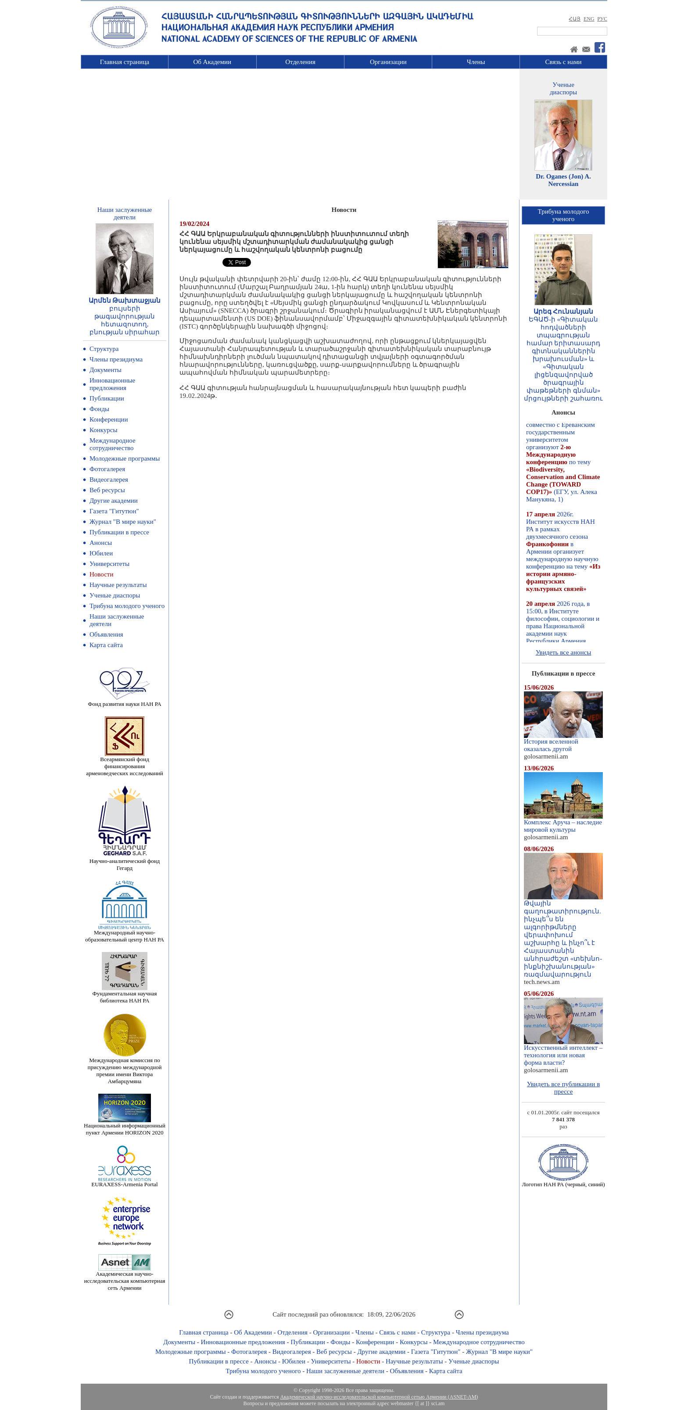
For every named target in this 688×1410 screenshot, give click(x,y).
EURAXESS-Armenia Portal (124, 1182)
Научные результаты (118, 584)
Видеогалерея (109, 479)
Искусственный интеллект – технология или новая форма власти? (563, 1052)
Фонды (99, 408)
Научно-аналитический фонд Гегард (125, 861)
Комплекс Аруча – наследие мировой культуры (563, 823)
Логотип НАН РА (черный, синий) (563, 1182)
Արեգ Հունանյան (564, 311)
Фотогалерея (107, 468)
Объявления (106, 634)
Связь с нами (563, 61)
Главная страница (124, 61)
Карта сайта (106, 644)
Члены (476, 61)
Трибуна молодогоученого (563, 215)
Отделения (300, 61)
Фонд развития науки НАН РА (124, 701)
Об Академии (212, 61)
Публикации (107, 398)
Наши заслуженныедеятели (124, 213)
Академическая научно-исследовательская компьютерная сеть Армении (124, 1278)
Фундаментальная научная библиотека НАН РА (125, 994)
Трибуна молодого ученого (127, 605)
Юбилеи (101, 553)
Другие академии (114, 500)
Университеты (109, 563)
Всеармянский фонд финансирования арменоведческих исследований (124, 764)
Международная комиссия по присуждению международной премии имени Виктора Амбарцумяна (124, 1068)
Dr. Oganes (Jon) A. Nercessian (563, 180)
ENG (589, 19)
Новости (101, 574)
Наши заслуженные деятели (345, 1370)
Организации (388, 61)
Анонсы (101, 542)
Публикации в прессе (119, 532)
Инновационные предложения (112, 384)
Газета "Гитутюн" (114, 511)
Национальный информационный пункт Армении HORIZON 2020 (124, 1126)
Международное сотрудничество (113, 444)
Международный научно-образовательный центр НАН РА (124, 933)
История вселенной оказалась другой (563, 742)
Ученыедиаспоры (563, 88)
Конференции (109, 419)
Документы (106, 369)
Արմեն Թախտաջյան (125, 300)
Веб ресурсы (107, 490)
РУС (602, 19)
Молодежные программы (125, 458)
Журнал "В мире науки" (123, 521)
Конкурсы (104, 429)
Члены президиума (116, 359)
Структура (104, 348)
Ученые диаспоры (115, 595)
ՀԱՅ (574, 19)
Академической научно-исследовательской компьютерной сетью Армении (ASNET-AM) (379, 1397)
